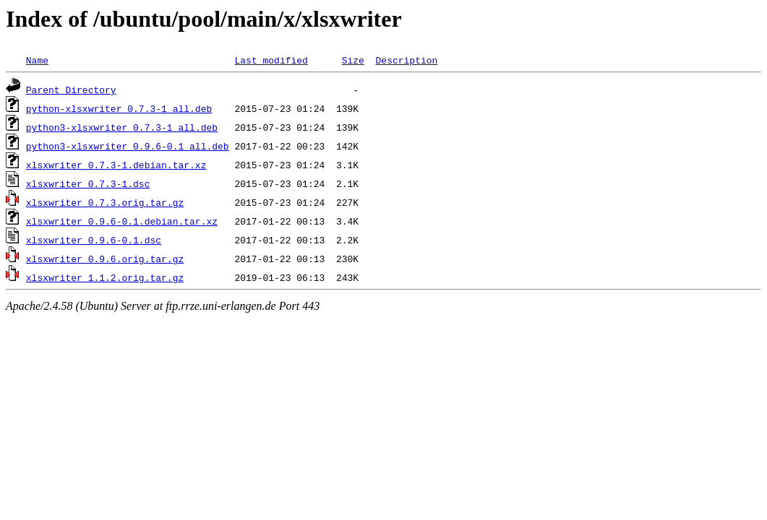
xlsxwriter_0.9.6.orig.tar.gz (105, 258)
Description (406, 59)
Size (353, 59)
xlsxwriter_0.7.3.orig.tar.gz (105, 202)
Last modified (270, 59)
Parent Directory (71, 89)
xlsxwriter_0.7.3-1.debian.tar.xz (116, 164)
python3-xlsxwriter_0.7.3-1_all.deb (122, 127)
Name (37, 59)
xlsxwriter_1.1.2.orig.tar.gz (105, 277)
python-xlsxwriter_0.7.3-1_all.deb (119, 108)
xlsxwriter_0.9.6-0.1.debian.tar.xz (122, 221)
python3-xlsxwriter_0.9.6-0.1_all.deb (127, 145)
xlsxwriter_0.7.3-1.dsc (88, 183)
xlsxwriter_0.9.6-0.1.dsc (93, 239)
